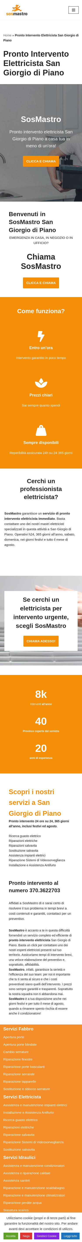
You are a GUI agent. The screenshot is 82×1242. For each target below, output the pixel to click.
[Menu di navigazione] (73, 10)
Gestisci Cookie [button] (46, 1236)
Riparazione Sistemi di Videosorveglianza (33, 1142)
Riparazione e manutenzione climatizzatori (34, 1195)
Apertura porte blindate (20, 1044)
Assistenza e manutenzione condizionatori (34, 1165)
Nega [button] (26, 1236)
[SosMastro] (16, 10)
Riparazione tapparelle (19, 1081)
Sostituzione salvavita (19, 1149)
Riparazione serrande (19, 1074)
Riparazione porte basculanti (24, 1067)
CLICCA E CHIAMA (41, 161)
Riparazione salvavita (19, 1135)
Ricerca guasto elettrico (20, 1120)
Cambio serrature (16, 1052)
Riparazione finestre (17, 1059)
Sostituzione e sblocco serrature (26, 1089)
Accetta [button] (11, 1236)
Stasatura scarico (16, 1210)
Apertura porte (13, 1037)
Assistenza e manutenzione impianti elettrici (35, 1105)
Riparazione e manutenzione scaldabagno (34, 1188)
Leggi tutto (70, 1236)
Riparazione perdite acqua (22, 1203)
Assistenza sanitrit (16, 1180)
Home (7, 35)
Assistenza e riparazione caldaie (26, 1173)
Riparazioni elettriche (18, 1127)
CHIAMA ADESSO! (41, 641)
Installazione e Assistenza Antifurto (28, 1112)
